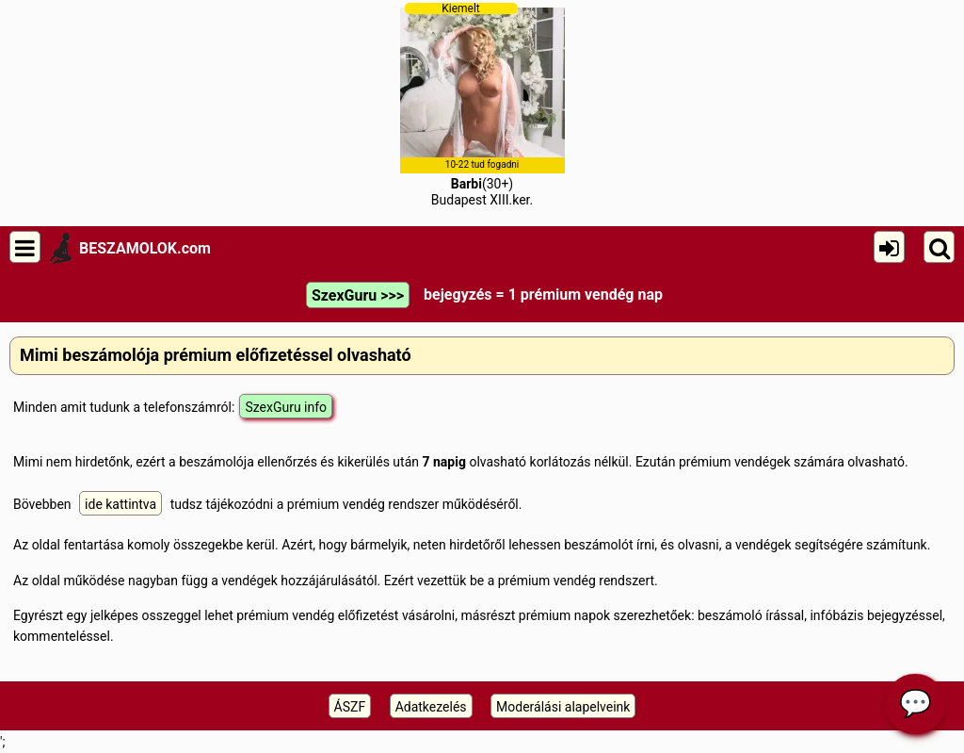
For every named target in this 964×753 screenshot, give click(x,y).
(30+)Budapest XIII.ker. (482, 104)
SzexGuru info (286, 407)
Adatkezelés (431, 706)
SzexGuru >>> (358, 295)
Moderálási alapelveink (563, 706)
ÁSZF (350, 706)
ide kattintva (120, 504)
